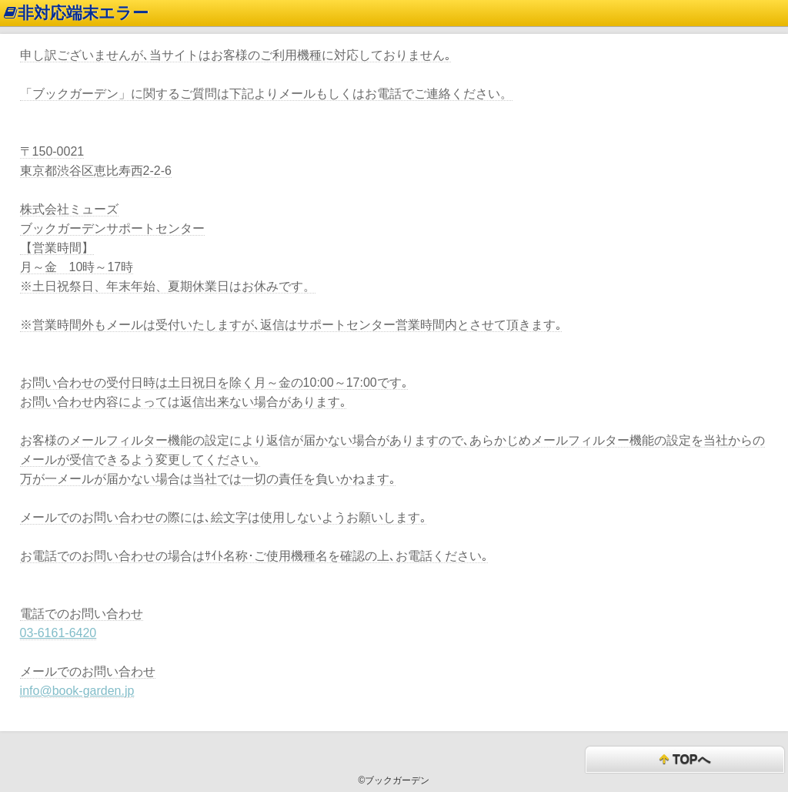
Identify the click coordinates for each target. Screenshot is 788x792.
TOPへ (684, 760)
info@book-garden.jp (77, 690)
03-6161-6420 (58, 632)
